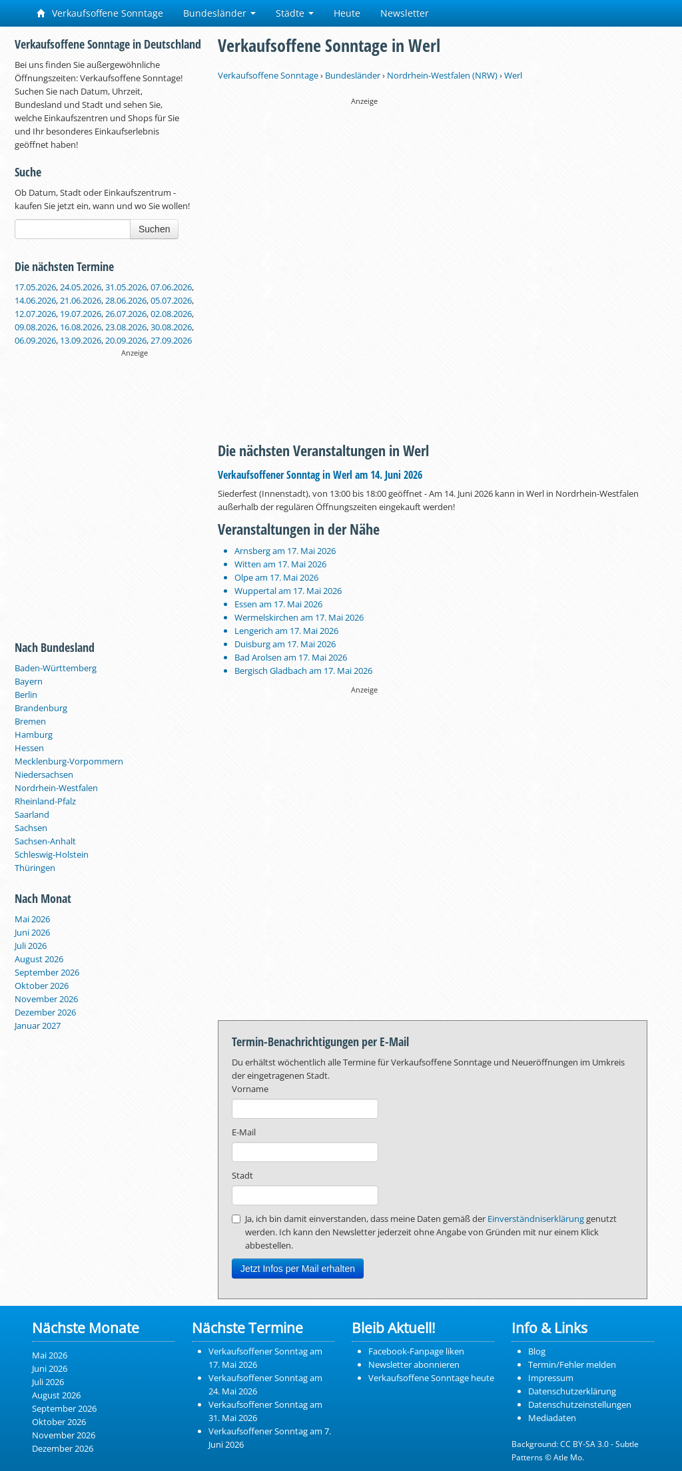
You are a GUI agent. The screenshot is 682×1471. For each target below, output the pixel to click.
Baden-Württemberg (56, 668)
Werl (513, 75)
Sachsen (31, 828)
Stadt (242, 1175)
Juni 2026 (32, 932)
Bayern (29, 681)
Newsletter (404, 13)
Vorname (250, 1089)
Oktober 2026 (42, 986)
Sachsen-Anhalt (45, 841)
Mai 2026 (32, 919)
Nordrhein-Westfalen (56, 788)
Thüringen (35, 868)
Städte (295, 13)
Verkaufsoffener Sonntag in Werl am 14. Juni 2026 (320, 474)
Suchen (154, 229)
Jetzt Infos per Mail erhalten (297, 1268)
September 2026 (47, 972)
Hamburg (34, 734)
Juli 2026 (31, 946)
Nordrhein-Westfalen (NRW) (442, 75)
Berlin (26, 695)
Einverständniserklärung (536, 1219)
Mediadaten (552, 1418)
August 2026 (39, 959)
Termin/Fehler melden (572, 1364)
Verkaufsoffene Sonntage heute (431, 1378)
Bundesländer (219, 13)
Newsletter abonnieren (414, 1364)
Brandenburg (41, 708)
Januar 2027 (38, 1025)
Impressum (550, 1378)
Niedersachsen (44, 774)
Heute (347, 13)
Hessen (29, 748)
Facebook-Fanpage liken (416, 1351)
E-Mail (244, 1132)
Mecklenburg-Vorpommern (69, 761)
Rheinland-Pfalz (45, 801)
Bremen (30, 721)
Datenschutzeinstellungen (579, 1404)
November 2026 (46, 999)
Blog (536, 1351)
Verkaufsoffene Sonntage (100, 13)
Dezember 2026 (45, 1012)
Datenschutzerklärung (572, 1391)
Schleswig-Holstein (52, 854)
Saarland (32, 814)
